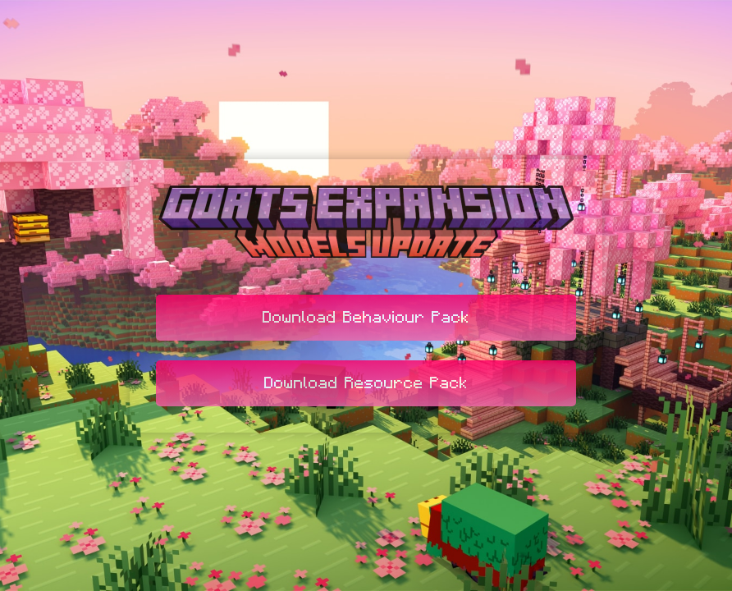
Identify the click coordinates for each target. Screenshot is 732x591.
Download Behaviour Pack (366, 317)
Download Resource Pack (366, 383)
